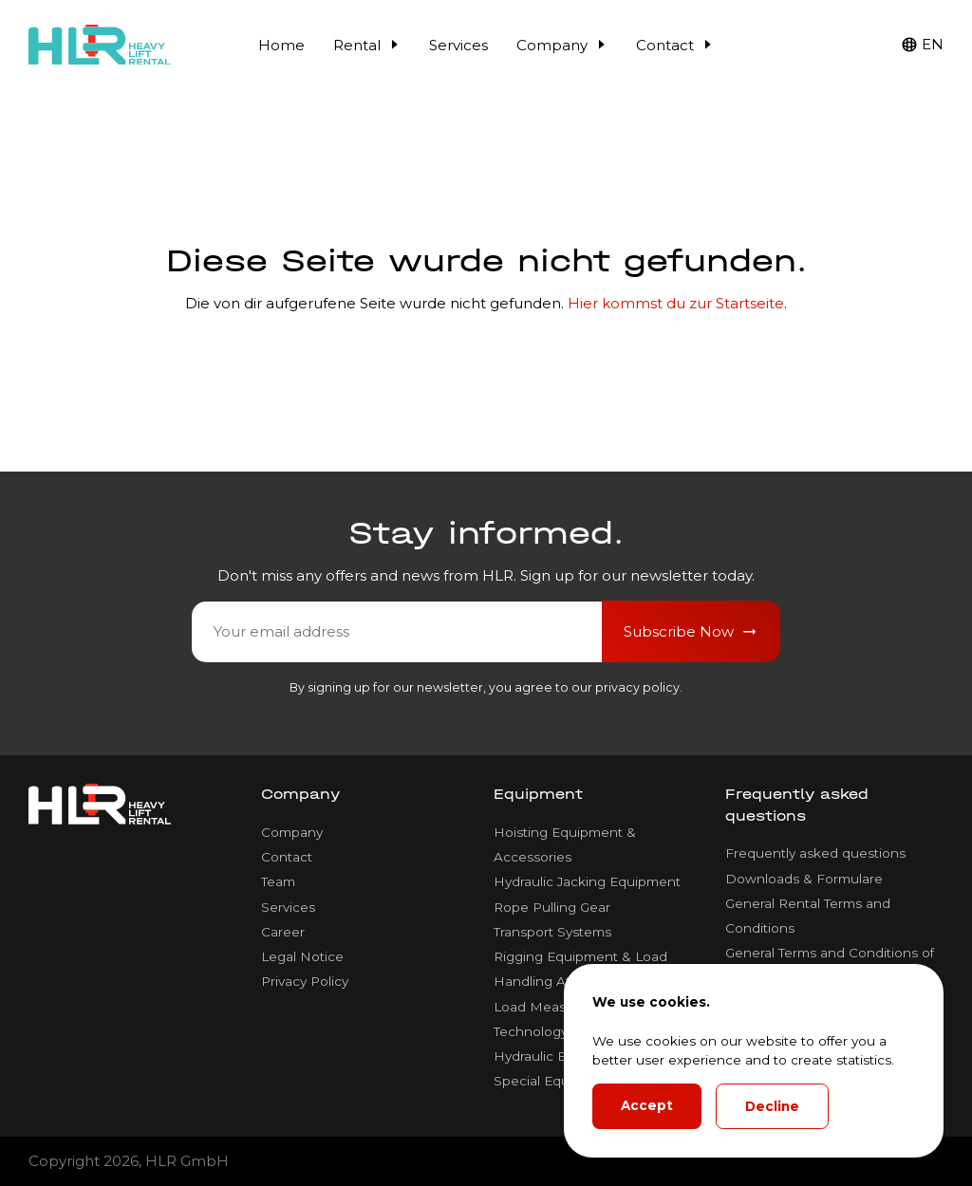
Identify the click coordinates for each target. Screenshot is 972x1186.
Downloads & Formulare (804, 878)
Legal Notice (302, 956)
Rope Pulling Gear (552, 907)
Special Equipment (554, 1080)
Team (278, 881)
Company (562, 45)
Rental (367, 45)
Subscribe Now (691, 631)
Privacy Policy (304, 981)
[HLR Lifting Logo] (99, 45)
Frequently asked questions (815, 853)
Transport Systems (552, 931)
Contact (675, 45)
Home (281, 45)
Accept (647, 1105)
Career (283, 931)
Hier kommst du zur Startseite (676, 303)
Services (458, 45)
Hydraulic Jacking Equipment (587, 881)
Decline (772, 1106)
